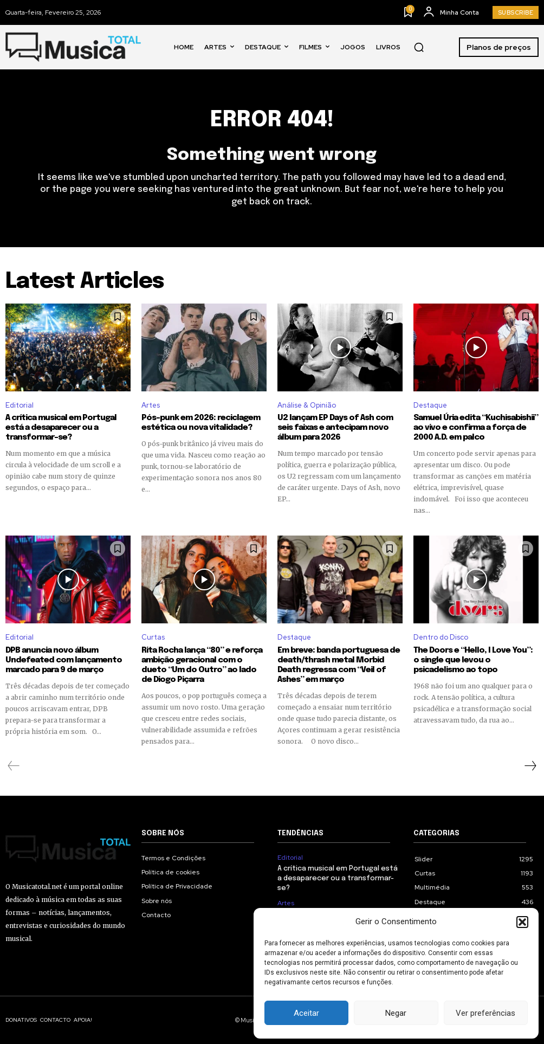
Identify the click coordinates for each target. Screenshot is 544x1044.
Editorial (19, 405)
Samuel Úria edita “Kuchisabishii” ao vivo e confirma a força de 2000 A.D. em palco (475, 428)
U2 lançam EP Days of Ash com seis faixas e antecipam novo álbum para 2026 (335, 428)
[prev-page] (13, 766)
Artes (150, 405)
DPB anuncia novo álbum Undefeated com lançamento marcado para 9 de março (63, 660)
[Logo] (73, 47)
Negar (395, 1013)
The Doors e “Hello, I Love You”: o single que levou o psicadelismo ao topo (473, 660)
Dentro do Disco (440, 637)
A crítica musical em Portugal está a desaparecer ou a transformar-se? (60, 428)
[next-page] (530, 766)
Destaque (430, 405)
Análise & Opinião (306, 405)
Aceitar (306, 1013)
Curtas (153, 637)
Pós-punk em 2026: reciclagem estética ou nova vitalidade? (200, 423)
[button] (522, 922)
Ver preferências (485, 1013)
